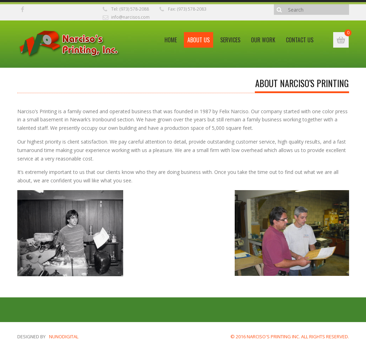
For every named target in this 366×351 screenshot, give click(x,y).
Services (230, 40)
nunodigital (63, 336)
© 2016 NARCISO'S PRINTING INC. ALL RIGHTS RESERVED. (289, 336)
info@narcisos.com (130, 17)
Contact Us (299, 40)
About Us (198, 40)
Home (170, 40)
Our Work (263, 40)
